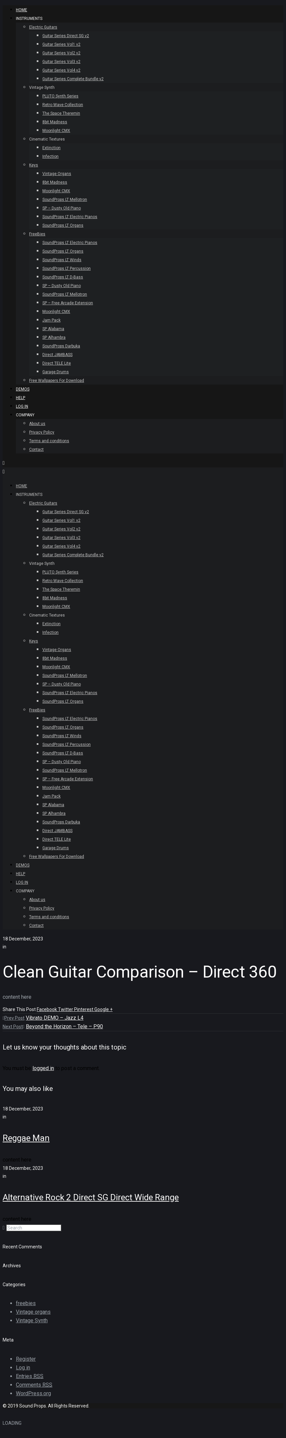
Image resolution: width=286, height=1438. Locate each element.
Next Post (13, 1026)
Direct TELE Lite (56, 363)
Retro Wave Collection (62, 104)
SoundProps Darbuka (61, 346)
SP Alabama (53, 329)
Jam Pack (51, 320)
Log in (23, 1367)
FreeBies (37, 234)
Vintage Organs (56, 173)
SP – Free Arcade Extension (67, 303)
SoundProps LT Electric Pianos (69, 216)
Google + (103, 1009)
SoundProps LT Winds (61, 260)
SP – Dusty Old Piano (61, 208)
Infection (50, 156)
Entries (29, 1376)
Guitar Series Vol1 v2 (61, 44)
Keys (33, 165)
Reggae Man (26, 1138)
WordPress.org (33, 1393)
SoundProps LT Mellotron (64, 199)
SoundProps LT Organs (62, 225)
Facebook (47, 1009)
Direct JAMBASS (57, 354)
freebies (26, 1303)
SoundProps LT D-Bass (62, 277)
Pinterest (84, 1009)
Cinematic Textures (47, 139)
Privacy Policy (41, 432)
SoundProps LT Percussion (66, 268)
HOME (21, 10)
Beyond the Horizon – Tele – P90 (64, 1026)
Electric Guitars (43, 27)
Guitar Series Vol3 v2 (61, 61)
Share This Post (20, 1009)
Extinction (51, 148)
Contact (36, 449)
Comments (34, 1385)
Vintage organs (33, 1312)
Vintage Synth (42, 87)
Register (26, 1359)
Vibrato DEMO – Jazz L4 (54, 1018)
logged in (43, 1068)
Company (25, 415)
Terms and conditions (49, 441)
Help (20, 397)
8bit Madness (54, 122)
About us (37, 423)
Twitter (66, 1009)
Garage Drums (55, 372)
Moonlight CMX (56, 130)
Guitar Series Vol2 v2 (61, 53)
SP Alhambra (54, 337)
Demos (22, 389)
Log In (22, 406)
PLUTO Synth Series (60, 96)
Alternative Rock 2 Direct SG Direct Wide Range (91, 1197)
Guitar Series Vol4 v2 (61, 70)
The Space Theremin (61, 113)
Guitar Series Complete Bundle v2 (73, 79)
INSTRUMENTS (29, 18)
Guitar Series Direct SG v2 (65, 35)
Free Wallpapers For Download (56, 380)
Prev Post (13, 1018)
